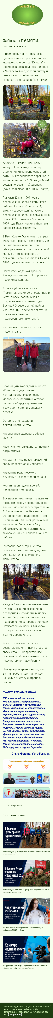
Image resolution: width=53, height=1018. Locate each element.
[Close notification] (51, 1005)
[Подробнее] (15, 1014)
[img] (27, 15)
